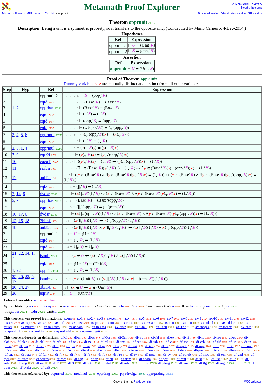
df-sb (200, 337)
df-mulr (184, 363)
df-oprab (185, 354)
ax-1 (80, 318)
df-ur (239, 363)
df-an (77, 337)
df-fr (38, 350)
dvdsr (45, 193)
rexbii (45, 168)
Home (18, 13)
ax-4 (127, 318)
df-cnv (101, 350)
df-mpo (204, 354)
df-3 (71, 363)
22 (20, 253)
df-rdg (78, 359)
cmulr (208, 306)
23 (14, 258)
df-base (144, 363)
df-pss (23, 346)
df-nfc (57, 342)
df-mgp (221, 363)
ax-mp (68, 318)
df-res (165, 350)
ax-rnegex (202, 327)
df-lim (249, 350)
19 (14, 227)
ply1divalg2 (128, 374)
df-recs (61, 359)
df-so (23, 350)
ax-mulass (99, 327)
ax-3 (100, 318)
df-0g (203, 363)
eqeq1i (45, 161)
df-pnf (163, 359)
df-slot (106, 363)
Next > (257, 4)
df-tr (216, 346)
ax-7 (170, 318)
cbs (191, 306)
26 (20, 276)
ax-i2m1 (140, 327)
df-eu (232, 337)
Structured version (208, 13)
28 (14, 293)
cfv (135, 306)
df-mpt (199, 346)
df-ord (217, 350)
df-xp (69, 350)
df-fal (155, 337)
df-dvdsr (25, 367)
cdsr (35, 311)
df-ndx (124, 363)
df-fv (133, 354)
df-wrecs (42, 359)
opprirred (57, 374)
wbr (121, 306)
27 (27, 287)
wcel (66, 306)
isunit (45, 255)
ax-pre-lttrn (37, 331)
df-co (117, 350)
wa (31, 306)
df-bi (64, 337)
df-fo (101, 354)
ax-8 (184, 318)
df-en (109, 359)
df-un (232, 342)
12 (14, 177)
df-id (230, 346)
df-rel (85, 350)
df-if (55, 346)
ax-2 (90, 318)
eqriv (44, 293)
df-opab (181, 346)
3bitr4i (45, 220)
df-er (94, 359)
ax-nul (59, 323)
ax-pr (94, 323)
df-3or (106, 337)
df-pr (101, 346)
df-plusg (164, 363)
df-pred (199, 350)
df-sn (86, 346)
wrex (82, 306)
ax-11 (229, 318)
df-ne (72, 342)
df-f (73, 354)
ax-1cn (169, 323)
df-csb (200, 342)
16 (14, 214)
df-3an (122, 337)
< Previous (240, 4)
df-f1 (86, 354)
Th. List (49, 13)
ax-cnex (127, 323)
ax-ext (9, 323)
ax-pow (77, 323)
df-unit (45, 367)
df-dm (133, 350)
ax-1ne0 (161, 327)
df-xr (198, 359)
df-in (247, 342)
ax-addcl (207, 323)
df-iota (26, 354)
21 (14, 253)
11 (14, 168)
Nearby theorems (251, 7)
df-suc (9, 354)
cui (55, 311)
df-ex (170, 337)
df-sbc (184, 342)
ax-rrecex (225, 327)
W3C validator (252, 381)
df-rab (153, 342)
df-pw (70, 346)
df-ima (181, 350)
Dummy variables (79, 83)
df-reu (137, 342)
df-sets (88, 363)
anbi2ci (46, 227)
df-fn (58, 354)
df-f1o (117, 354)
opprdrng (103, 374)
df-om (221, 354)
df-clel (39, 342)
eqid (43, 102)
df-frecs (22, 359)
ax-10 (213, 318)
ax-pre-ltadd (62, 331)
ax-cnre (246, 327)
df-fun (43, 354)
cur (227, 306)
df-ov (167, 354)
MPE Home (33, 13)
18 (27, 220)
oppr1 (45, 270)
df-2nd (238, 354)
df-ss (8, 346)
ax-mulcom (52, 327)
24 (20, 287)
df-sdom (145, 359)
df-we (54, 350)
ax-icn (187, 323)
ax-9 (198, 318)
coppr (15, 311)
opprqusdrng (156, 374)
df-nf (185, 337)
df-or (91, 337)
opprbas (47, 108)
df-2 (56, 363)
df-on (233, 350)
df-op (116, 346)
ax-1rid (181, 327)
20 (14, 287)
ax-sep (42, 323)
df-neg (22, 363)
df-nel (88, 342)
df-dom (126, 359)
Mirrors (6, 13)
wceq (47, 306)
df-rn (149, 350)
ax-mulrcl (28, 327)
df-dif (217, 342)
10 (14, 161)
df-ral (104, 342)
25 (14, 276)
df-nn (40, 363)
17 (20, 214)
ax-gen (111, 318)
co (172, 306)
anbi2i (45, 177)
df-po (8, 350)
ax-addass (76, 327)
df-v (169, 342)
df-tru (139, 337)
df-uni (132, 346)
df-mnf (181, 359)
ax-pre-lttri (12, 331)
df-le (232, 359)
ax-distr (120, 327)
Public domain (142, 381)
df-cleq (22, 342)
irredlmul (80, 374)
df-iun (149, 346)
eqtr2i (45, 155)
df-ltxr (215, 359)
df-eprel (246, 346)
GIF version (255, 13)
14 (18, 193)
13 (14, 220)
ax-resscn (148, 323)
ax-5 (142, 318)
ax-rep (25, 323)
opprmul (47, 134)
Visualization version (233, 13)
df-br (164, 346)
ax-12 (245, 318)
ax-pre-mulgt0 (90, 331)
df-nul (40, 346)
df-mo (216, 337)
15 (20, 220)
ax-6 (156, 318)
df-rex (120, 342)
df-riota (150, 354)
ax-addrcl (228, 323)
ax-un (110, 323)
